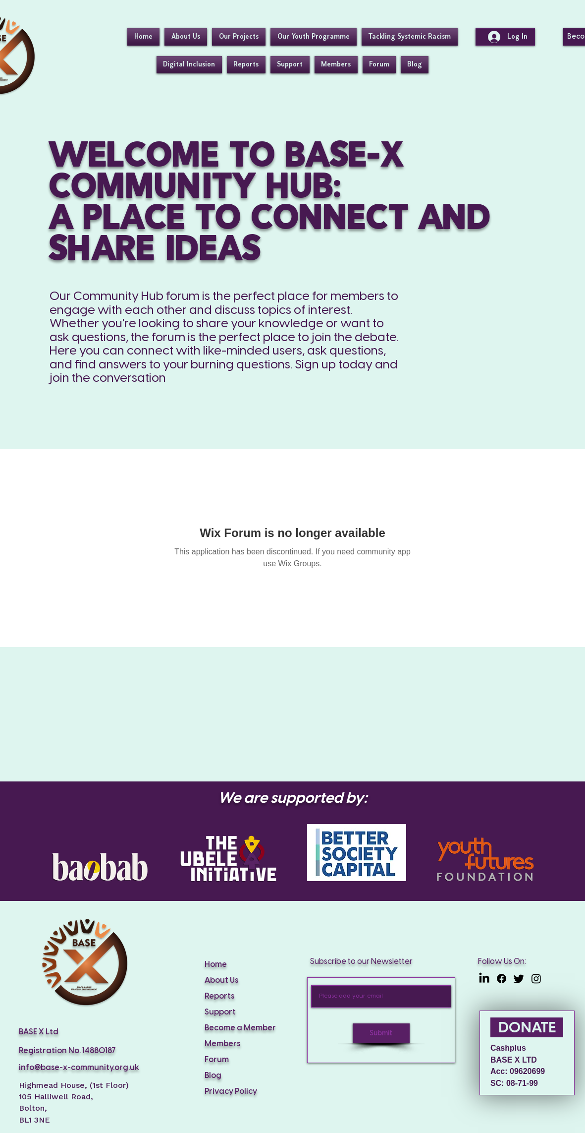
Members (222, 1044)
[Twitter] (519, 978)
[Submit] (381, 1033)
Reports (219, 996)
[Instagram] (536, 978)
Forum (217, 1060)
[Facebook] (501, 978)
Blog (213, 1076)
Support (220, 1012)
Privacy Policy (231, 1091)
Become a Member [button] (240, 1028)
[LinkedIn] (484, 978)
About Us (221, 980)
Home (216, 964)
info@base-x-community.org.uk (79, 1068)
